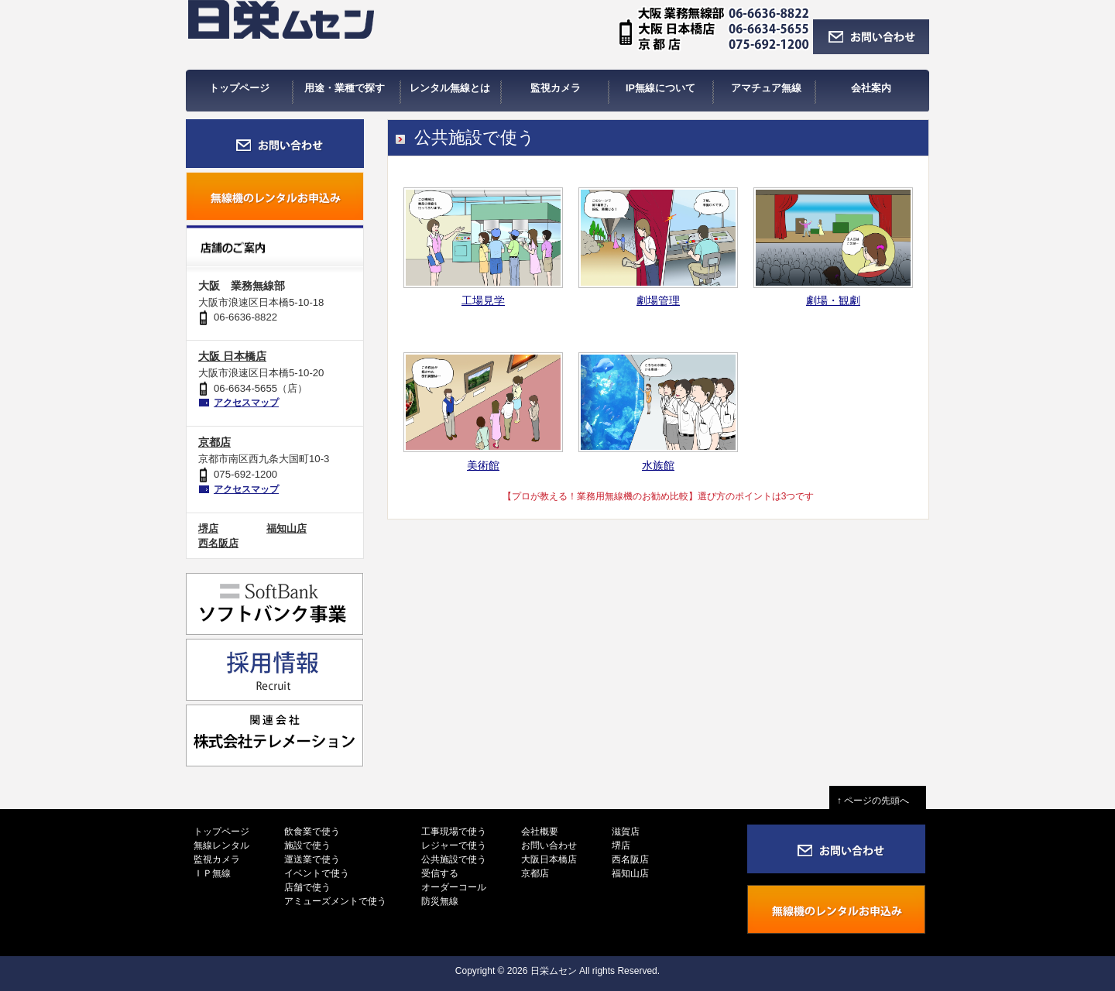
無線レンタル (221, 845)
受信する (439, 873)
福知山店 (286, 528)
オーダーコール (453, 887)
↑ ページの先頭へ (877, 800)
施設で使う (307, 845)
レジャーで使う (453, 845)
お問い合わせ (549, 845)
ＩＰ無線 (212, 873)
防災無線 (439, 901)
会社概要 (539, 831)
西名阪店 (218, 543)
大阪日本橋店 (549, 859)
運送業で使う (312, 859)
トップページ (221, 831)
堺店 (208, 528)
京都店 (214, 442)
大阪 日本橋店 (232, 356)
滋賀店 (626, 831)
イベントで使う (316, 873)
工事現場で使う (453, 831)
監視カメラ (217, 859)
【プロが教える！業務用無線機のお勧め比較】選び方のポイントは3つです (659, 496)
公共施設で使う (453, 859)
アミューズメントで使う (335, 901)
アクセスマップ (246, 402)
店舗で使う (307, 887)
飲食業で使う (312, 831)
